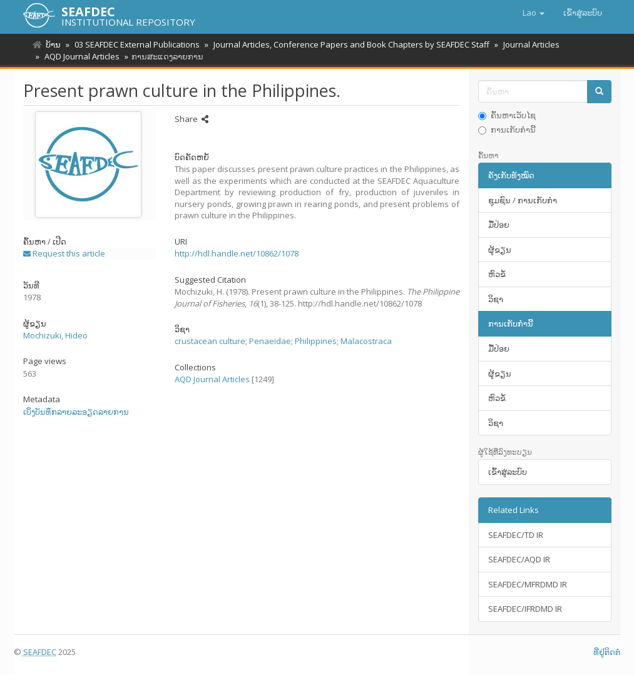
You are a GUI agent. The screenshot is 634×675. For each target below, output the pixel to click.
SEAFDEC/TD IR (515, 535)
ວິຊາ (495, 299)
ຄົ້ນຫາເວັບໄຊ (507, 115)
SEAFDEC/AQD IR (519, 559)
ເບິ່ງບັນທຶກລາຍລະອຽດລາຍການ (76, 411)
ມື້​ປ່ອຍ (498, 224)
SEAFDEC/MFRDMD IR (527, 584)
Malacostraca (366, 341)
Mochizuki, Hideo (55, 335)
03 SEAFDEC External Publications (135, 44)
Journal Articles (526, 44)
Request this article (64, 253)
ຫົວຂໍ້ (497, 274)
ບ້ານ (53, 44)
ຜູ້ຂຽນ (499, 249)
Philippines (316, 341)
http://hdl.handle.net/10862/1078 (237, 253)
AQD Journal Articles (80, 56)
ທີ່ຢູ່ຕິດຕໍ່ (606, 651)
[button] (533, 12)
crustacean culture (210, 341)
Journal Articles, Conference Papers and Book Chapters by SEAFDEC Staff (348, 44)
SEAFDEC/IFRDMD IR (525, 608)
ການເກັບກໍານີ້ (507, 129)
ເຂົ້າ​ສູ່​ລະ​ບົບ (507, 471)
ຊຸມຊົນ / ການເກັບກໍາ (522, 200)
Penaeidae (270, 341)
